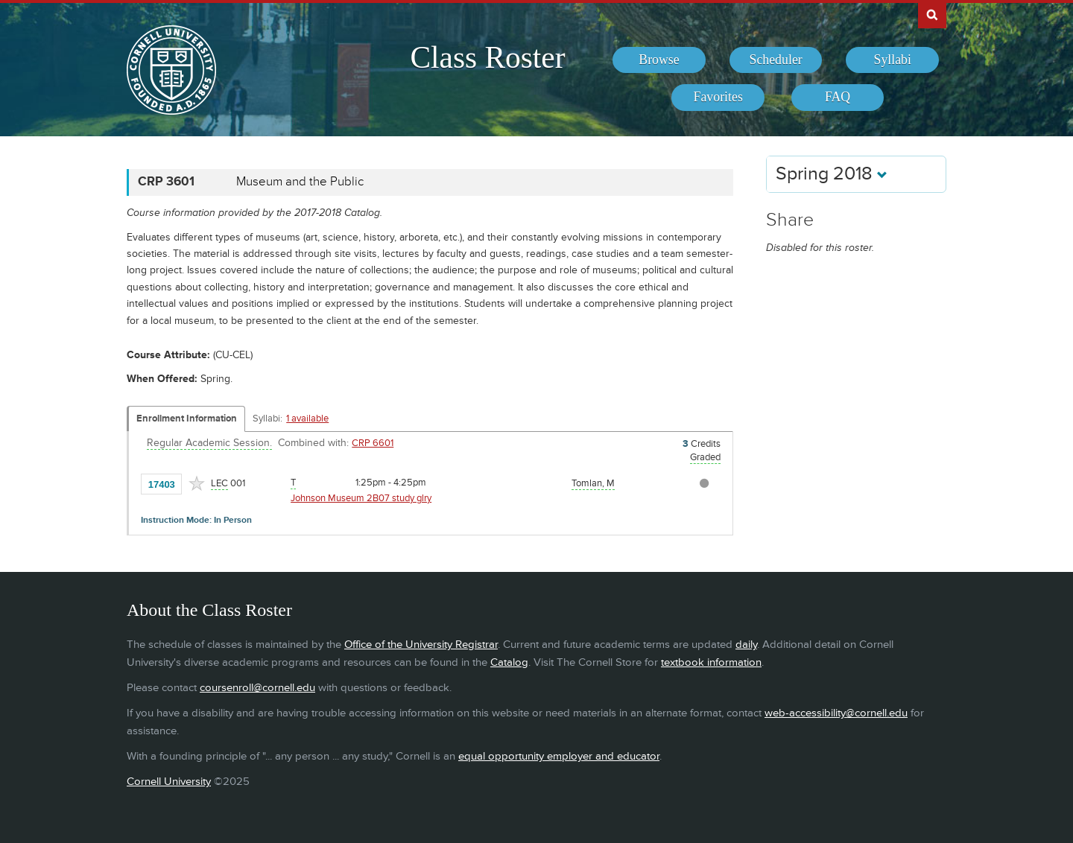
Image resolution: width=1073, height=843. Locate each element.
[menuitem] (659, 60)
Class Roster (487, 57)
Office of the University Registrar (421, 644)
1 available (307, 418)
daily (746, 644)
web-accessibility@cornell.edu (836, 713)
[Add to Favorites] (197, 483)
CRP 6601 (372, 443)
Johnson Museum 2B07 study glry (361, 498)
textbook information (711, 662)
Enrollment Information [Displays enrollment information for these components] (186, 418)
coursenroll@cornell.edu (257, 688)
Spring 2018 (831, 173)
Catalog (509, 662)
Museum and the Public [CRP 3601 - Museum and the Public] (300, 181)
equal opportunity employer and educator (558, 756)
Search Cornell (932, 14)
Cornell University (169, 781)
